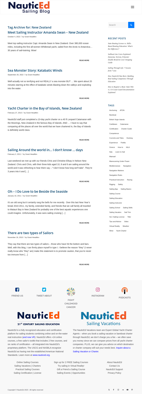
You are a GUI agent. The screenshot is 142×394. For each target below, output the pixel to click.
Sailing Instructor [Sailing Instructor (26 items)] (115, 203)
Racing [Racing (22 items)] (129, 180)
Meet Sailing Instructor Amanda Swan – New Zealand (48, 32)
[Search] (121, 25)
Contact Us (114, 366)
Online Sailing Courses (27, 362)
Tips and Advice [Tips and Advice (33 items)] (115, 221)
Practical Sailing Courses (27, 369)
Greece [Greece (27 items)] (112, 147)
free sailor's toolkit (27, 340)
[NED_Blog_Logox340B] (46, 7)
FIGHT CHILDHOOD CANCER (71, 303)
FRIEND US (17, 295)
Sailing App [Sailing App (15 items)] (113, 189)
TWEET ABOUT (44, 295)
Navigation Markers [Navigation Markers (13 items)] (116, 170)
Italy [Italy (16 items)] (110, 152)
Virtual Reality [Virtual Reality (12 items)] (114, 226)
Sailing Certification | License (27, 373)
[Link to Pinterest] (132, 389)
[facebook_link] (17, 289)
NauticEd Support (114, 369)
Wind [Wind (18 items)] (111, 231)
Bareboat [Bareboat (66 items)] (112, 115)
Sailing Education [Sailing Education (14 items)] (115, 198)
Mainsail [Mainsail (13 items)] (112, 156)
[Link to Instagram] (118, 389)
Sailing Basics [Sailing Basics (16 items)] (126, 189)
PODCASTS (125, 297)
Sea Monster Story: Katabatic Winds (35, 70)
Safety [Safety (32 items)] (120, 184)
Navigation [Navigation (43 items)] (127, 166)
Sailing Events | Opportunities (71, 373)
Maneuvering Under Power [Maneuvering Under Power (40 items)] (119, 161)
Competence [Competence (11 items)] (114, 133)
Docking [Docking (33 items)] (129, 138)
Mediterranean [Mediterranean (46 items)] (114, 166)
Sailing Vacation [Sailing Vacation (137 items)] (115, 212)
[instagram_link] (97, 289)
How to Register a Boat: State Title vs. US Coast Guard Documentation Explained (121, 89)
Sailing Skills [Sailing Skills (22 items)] (127, 208)
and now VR (29, 337)
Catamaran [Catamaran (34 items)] (124, 124)
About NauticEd (114, 362)
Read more (84, 60)
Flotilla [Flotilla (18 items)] (123, 143)
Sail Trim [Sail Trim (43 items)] (127, 212)
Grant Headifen (30, 37)
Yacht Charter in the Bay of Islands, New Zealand (45, 108)
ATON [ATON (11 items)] (122, 110)
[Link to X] (109, 389)
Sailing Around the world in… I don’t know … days (45, 150)
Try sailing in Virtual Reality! (71, 366)
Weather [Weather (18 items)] (126, 226)
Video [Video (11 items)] (126, 221)
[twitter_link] (44, 289)
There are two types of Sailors (30, 233)
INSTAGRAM (98, 295)
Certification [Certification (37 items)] (113, 129)
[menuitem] (131, 7)
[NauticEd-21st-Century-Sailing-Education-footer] (38, 319)
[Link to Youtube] (127, 389)
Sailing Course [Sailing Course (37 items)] (114, 194)
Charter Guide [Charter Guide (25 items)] (126, 129)
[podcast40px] (125, 290)
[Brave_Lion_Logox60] (71, 292)
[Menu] (131, 7)
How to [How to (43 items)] (120, 147)
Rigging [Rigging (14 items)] (112, 184)
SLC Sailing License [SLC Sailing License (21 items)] (116, 217)
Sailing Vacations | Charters (27, 366)
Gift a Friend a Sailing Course (71, 369)
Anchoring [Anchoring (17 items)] (113, 110)
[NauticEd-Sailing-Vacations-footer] (104, 319)
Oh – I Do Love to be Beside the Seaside (38, 191)
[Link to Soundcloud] (122, 389)
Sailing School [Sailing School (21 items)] (114, 208)
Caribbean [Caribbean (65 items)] (113, 124)
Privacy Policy (114, 373)
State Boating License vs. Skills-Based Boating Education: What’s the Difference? (120, 46)
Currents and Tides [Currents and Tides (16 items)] (116, 138)
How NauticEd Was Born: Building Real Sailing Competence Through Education (121, 79)
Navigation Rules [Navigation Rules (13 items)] (115, 175)
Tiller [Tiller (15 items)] (129, 217)
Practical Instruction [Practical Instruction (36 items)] (116, 180)
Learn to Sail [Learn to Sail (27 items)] (120, 152)
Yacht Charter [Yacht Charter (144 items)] (121, 231)
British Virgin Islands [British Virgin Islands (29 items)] (117, 119)
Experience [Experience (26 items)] (113, 143)
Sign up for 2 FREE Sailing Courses (71, 362)
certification (24, 344)
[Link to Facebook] (113, 389)
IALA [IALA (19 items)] (128, 147)
